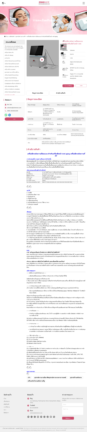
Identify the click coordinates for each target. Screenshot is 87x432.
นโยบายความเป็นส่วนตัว (9, 428)
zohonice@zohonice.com (14, 107)
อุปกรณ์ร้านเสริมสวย (76, 377)
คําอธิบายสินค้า (61, 93)
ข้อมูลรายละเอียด (37, 93)
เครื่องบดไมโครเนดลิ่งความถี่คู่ (36, 381)
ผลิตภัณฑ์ (11, 36)
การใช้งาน (7, 407)
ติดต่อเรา (6, 412)
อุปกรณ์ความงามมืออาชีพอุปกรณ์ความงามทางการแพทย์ (50, 377)
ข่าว (5, 410)
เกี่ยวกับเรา (7, 401)
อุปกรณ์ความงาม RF (21, 36)
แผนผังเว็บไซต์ (19, 428)
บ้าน (7, 36)
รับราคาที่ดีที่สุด (68, 85)
